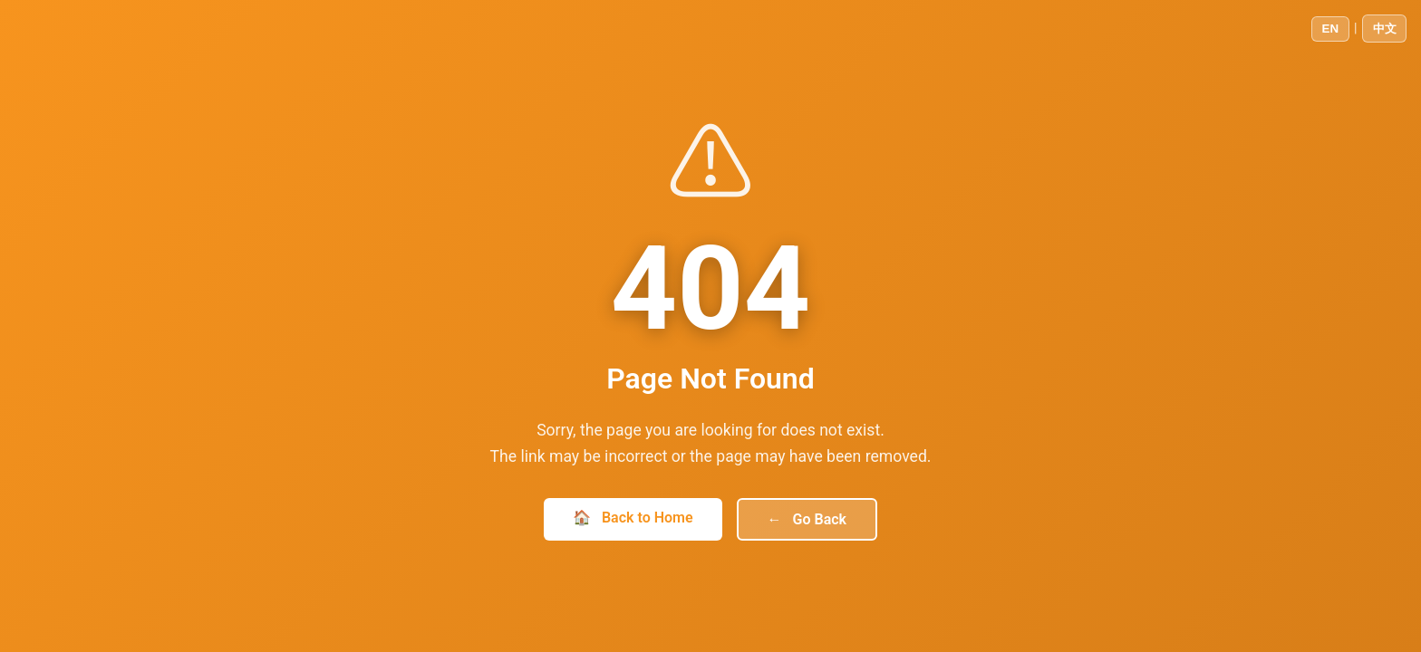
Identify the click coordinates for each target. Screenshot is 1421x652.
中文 (1385, 28)
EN (1330, 28)
